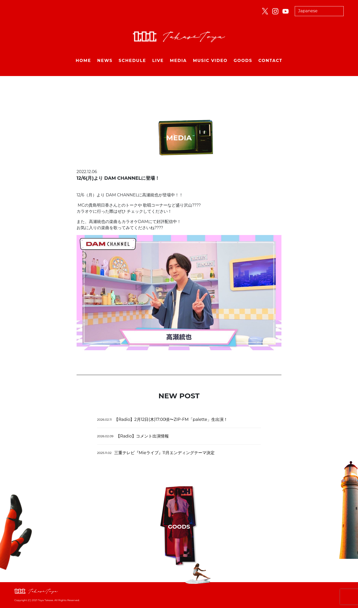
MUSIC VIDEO (210, 60)
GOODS (243, 60)
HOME (83, 60)
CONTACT (270, 60)
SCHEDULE (132, 60)
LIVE (158, 60)
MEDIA (178, 60)
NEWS (105, 60)
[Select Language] (319, 11)
